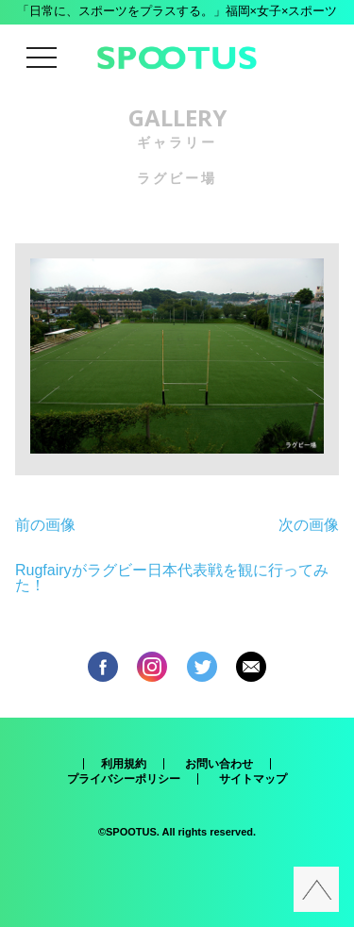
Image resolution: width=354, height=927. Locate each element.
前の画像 (45, 525)
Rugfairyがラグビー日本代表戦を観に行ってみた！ (172, 577)
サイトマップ (253, 779)
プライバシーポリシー (123, 779)
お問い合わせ (219, 764)
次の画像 (308, 525)
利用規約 (123, 764)
